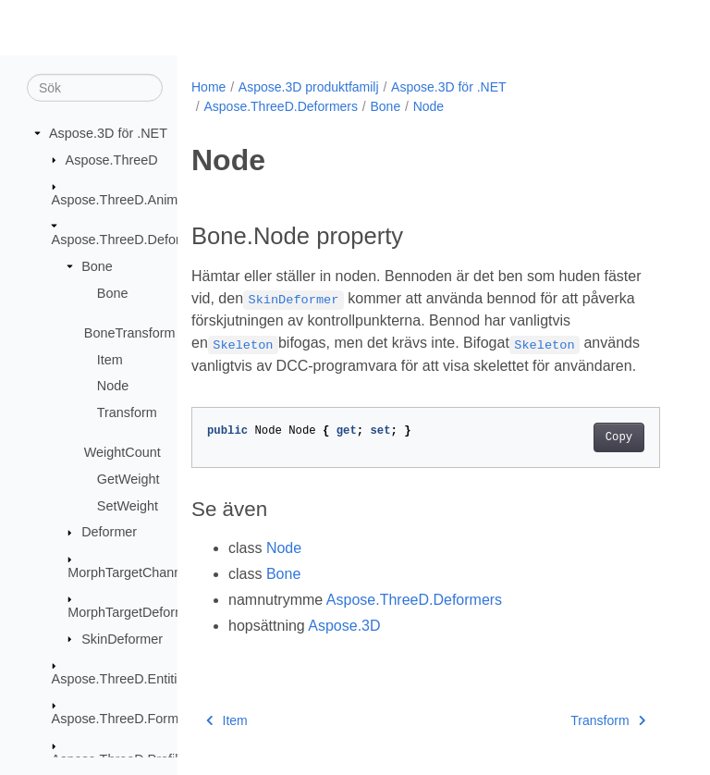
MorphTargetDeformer (132, 612)
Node (113, 385)
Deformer (109, 531)
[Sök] (95, 88)
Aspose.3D (344, 626)
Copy (619, 437)
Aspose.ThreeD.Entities (121, 678)
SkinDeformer (122, 638)
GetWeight (128, 479)
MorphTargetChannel (129, 571)
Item (110, 358)
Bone (97, 266)
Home (208, 87)
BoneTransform (130, 333)
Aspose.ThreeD (112, 159)
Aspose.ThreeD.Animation (129, 199)
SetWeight (127, 505)
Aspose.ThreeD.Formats (124, 718)
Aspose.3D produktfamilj (309, 87)
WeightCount (122, 452)
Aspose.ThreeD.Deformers (131, 239)
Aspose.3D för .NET (108, 133)
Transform (127, 412)
